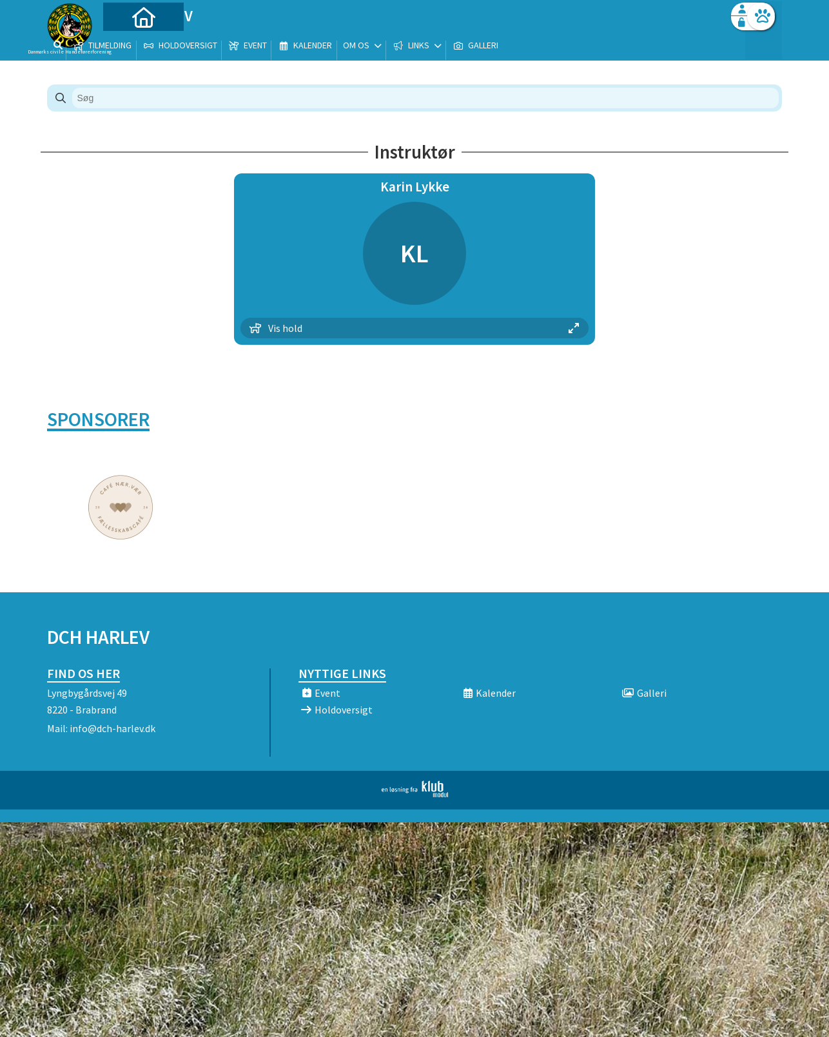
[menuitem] (127, 43)
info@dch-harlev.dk (112, 728)
